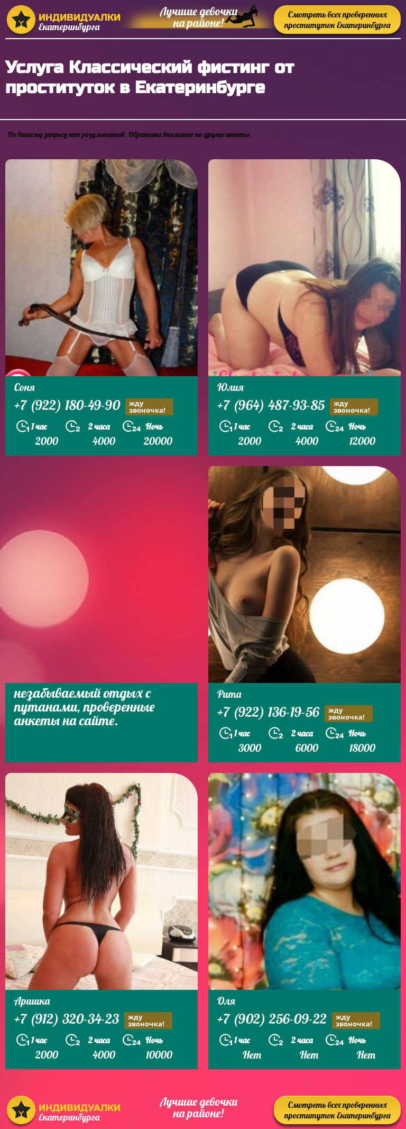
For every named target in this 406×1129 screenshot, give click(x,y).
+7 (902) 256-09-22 (298, 1020)
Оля (226, 1000)
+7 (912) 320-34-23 (93, 1020)
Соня (24, 387)
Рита (229, 693)
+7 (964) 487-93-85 (297, 406)
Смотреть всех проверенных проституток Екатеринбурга (337, 19)
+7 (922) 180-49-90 (93, 406)
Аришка (32, 1000)
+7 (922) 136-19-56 (295, 713)
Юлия (230, 387)
